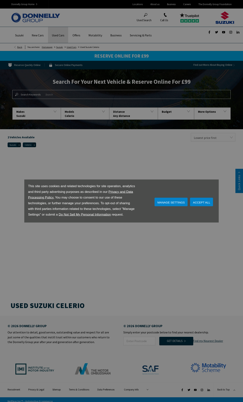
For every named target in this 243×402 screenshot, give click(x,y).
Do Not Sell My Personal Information (85, 214)
